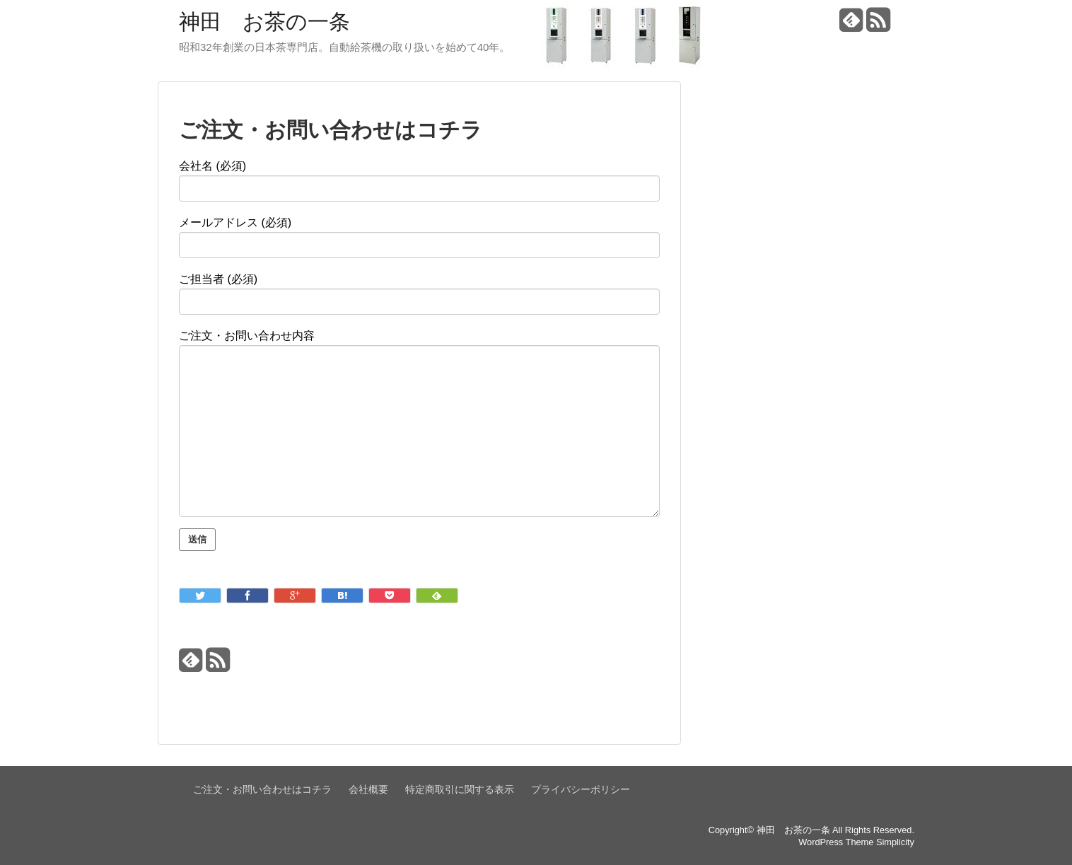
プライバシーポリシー (580, 789)
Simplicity (895, 842)
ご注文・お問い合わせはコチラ (262, 789)
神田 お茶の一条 (264, 21)
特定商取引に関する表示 (459, 789)
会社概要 (368, 789)
